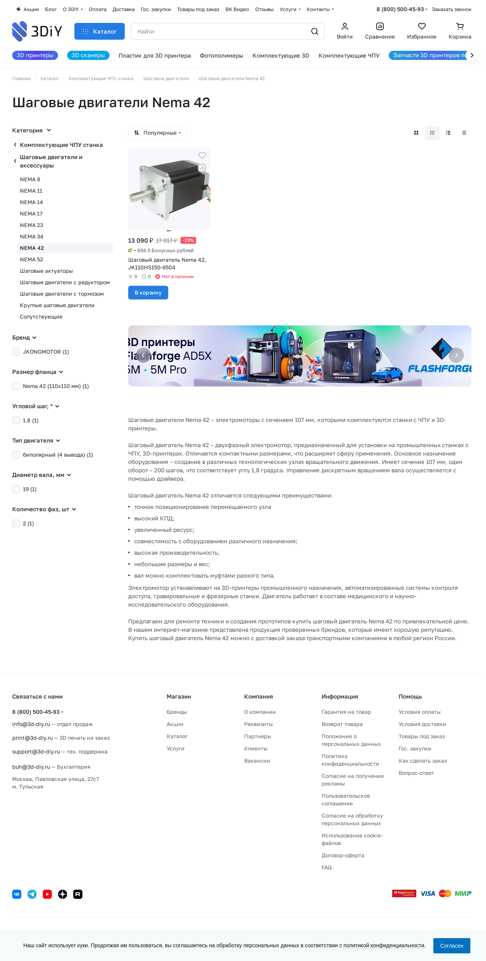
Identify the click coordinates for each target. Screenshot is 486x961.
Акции (175, 724)
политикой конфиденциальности (383, 945)
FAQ (327, 867)
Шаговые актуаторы (46, 270)
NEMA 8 (30, 179)
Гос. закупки (415, 748)
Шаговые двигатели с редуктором (65, 282)
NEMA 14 (31, 202)
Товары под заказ (422, 736)
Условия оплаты (420, 711)
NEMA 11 (31, 190)
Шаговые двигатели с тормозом (62, 293)
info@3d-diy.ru (31, 724)
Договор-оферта (343, 855)
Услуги (176, 748)
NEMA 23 (31, 225)
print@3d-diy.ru (32, 737)
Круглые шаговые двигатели (57, 305)
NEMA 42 (32, 248)
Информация (340, 696)
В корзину (148, 292)
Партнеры (257, 736)
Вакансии (257, 760)
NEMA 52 (31, 259)
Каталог (177, 736)
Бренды (177, 711)
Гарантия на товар (346, 711)
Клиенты (255, 748)
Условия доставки (422, 724)
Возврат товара (342, 724)
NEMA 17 (31, 213)
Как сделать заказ (423, 760)
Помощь (410, 696)
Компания (258, 696)
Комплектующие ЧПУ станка (61, 144)
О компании (260, 711)
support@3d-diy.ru (36, 751)
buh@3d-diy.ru (31, 766)
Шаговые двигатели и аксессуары (51, 161)
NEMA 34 (31, 236)
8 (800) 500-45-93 (400, 9)
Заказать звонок (452, 9)
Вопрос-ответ (416, 772)
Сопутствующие (41, 316)
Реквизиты (258, 724)
